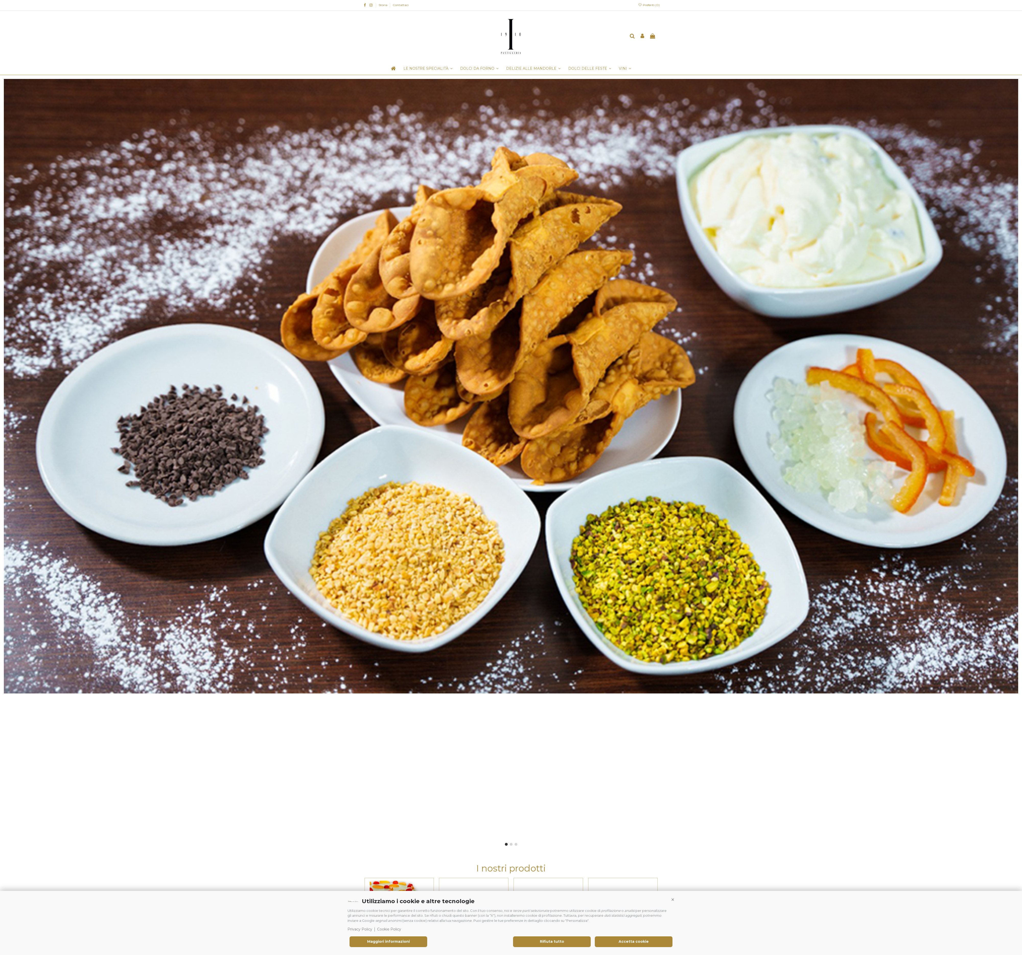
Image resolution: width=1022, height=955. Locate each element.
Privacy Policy (359, 929)
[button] (673, 900)
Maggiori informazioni (388, 941)
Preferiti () (648, 5)
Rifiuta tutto (552, 941)
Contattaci (401, 5)
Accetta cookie (634, 941)
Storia (383, 5)
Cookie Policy (389, 929)
